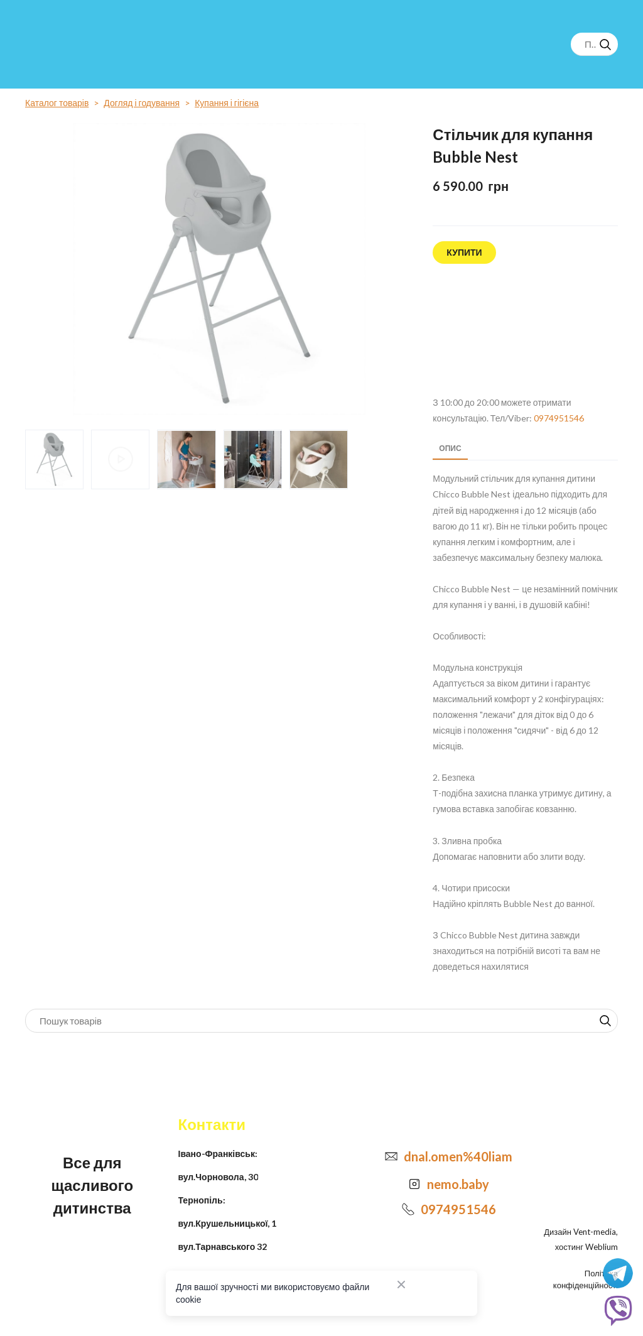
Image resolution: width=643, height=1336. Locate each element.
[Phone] (408, 1209)
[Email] (391, 1156)
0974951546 (559, 418)
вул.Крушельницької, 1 (227, 1223)
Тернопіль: (201, 1200)
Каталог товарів (57, 102)
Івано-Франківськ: (217, 1153)
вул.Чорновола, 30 (218, 1176)
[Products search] (594, 44)
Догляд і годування (142, 102)
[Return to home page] (73, 44)
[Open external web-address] (525, 330)
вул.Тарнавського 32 (222, 1246)
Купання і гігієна (227, 102)
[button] (605, 44)
